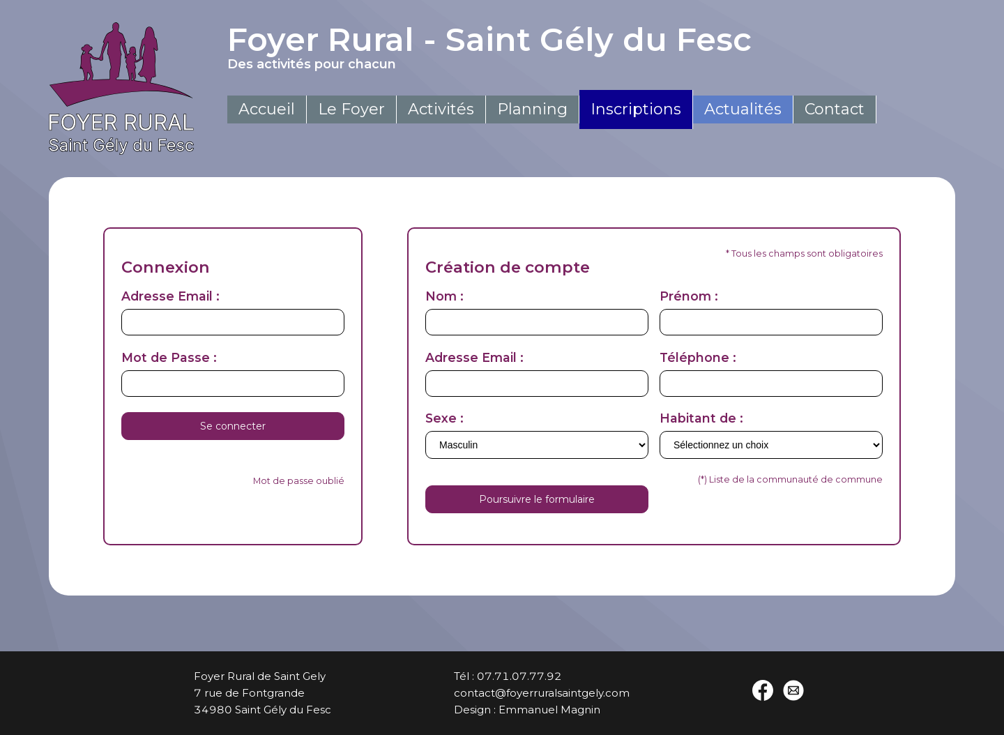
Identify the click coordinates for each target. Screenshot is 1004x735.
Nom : (444, 296)
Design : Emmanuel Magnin (527, 709)
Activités (441, 109)
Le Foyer (351, 109)
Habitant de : (701, 418)
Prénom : (689, 296)
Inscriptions (636, 109)
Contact (835, 109)
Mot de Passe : (169, 357)
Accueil (266, 109)
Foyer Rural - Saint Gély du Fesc (551, 46)
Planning (532, 109)
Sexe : (444, 418)
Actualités (743, 109)
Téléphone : (698, 357)
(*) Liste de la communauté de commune (790, 479)
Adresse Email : (170, 296)
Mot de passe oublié (298, 481)
